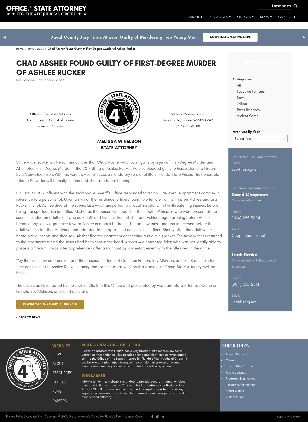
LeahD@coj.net (244, 301)
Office (242, 104)
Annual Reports (236, 354)
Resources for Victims (240, 385)
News (264, 24)
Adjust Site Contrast (289, 416)
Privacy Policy (14, 416)
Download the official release (50, 304)
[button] (4, 37)
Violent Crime (247, 116)
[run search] (277, 12)
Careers (285, 24)
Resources (218, 24)
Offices (244, 24)
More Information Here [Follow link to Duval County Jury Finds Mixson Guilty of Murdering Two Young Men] (230, 37)
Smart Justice (235, 391)
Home (57, 354)
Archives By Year (246, 131)
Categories (242, 79)
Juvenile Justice (236, 372)
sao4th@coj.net (245, 169)
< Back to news (28, 317)
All (239, 85)
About (194, 24)
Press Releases (248, 110)
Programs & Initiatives (240, 378)
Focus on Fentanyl (251, 91)
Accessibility (34, 416)
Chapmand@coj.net (248, 235)
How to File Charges (239, 366)
